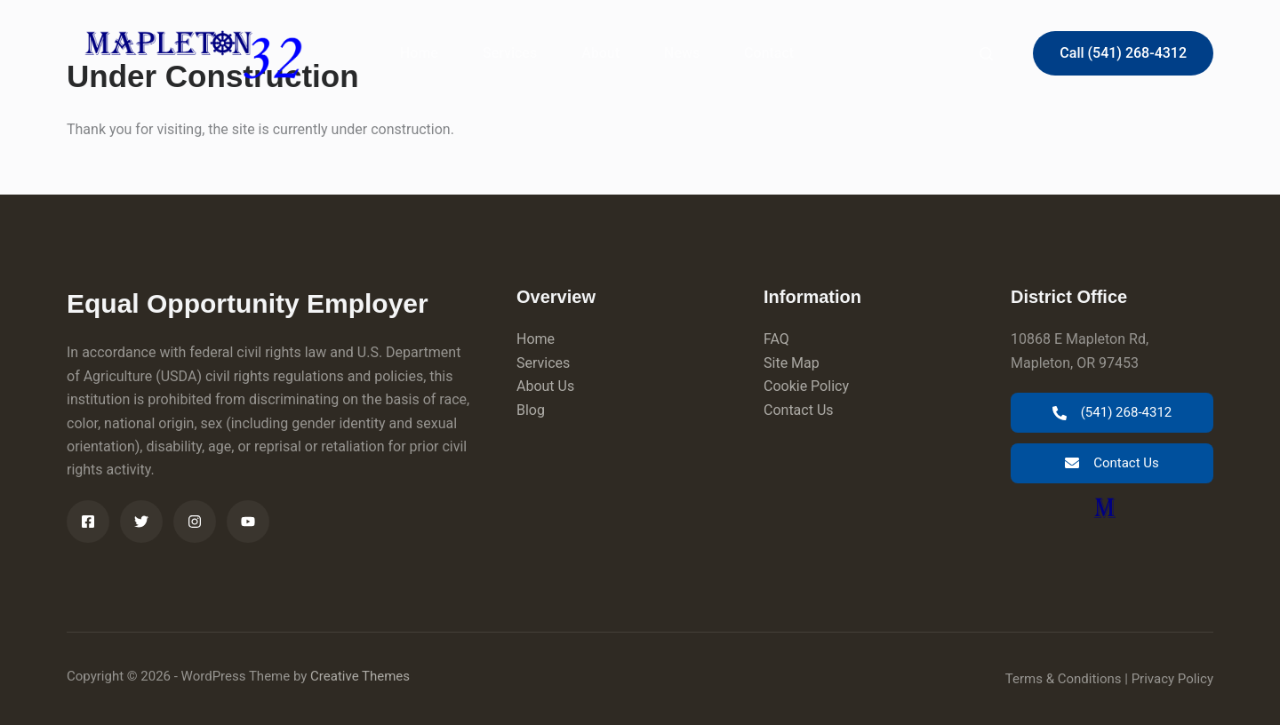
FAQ (776, 339)
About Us (545, 386)
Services (510, 52)
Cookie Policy (806, 386)
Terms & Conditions (1063, 679)
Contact (769, 52)
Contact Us (799, 410)
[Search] (986, 53)
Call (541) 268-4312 (1123, 52)
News (682, 52)
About (600, 52)
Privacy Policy (1172, 679)
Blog (530, 410)
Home (419, 52)
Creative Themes (360, 676)
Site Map (792, 363)
